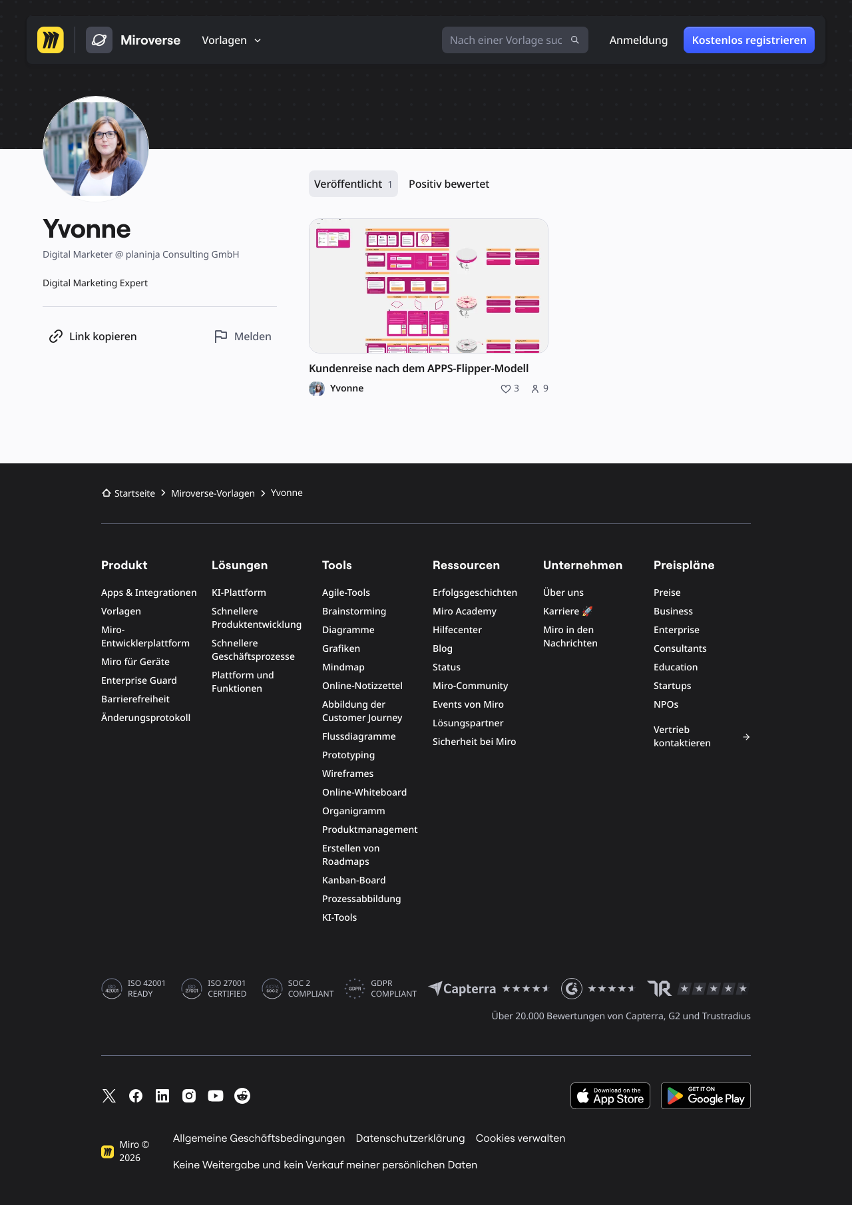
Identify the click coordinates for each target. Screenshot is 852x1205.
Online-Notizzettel (362, 686)
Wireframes (347, 774)
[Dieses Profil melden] (242, 336)
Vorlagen (121, 611)
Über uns (563, 593)
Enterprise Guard (139, 680)
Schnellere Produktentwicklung (257, 618)
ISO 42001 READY (147, 988)
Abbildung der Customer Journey (362, 711)
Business (673, 611)
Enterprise (677, 630)
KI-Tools (339, 917)
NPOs (666, 704)
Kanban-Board (354, 880)
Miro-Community (470, 686)
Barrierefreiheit (135, 699)
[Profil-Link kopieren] (92, 336)
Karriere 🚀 (568, 611)
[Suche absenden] (575, 40)
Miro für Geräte (135, 662)
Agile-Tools (346, 593)
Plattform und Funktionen (243, 682)
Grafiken (341, 648)
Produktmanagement (370, 830)
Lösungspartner (468, 723)
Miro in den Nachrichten (570, 637)
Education (676, 667)
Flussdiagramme (359, 736)
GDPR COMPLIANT (394, 988)
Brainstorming (354, 611)
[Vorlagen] (232, 40)
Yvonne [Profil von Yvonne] (346, 389)
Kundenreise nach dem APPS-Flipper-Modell (419, 368)
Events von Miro (468, 704)
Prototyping (348, 755)
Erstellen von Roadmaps (351, 855)
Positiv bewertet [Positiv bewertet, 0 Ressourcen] (449, 183)
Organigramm (353, 811)
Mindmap (343, 667)
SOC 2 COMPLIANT (311, 988)
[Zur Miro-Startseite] (50, 40)
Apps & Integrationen (149, 593)
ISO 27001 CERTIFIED (227, 988)
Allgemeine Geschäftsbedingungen (259, 1138)
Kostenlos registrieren (749, 40)
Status (447, 667)
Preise (667, 593)
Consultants (680, 648)
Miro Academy (465, 611)
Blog (443, 648)
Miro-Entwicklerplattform (145, 637)
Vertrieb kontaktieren (702, 737)
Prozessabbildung (361, 899)
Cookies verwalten (521, 1138)
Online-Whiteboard (364, 792)
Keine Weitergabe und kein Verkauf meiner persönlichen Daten (325, 1165)
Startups (673, 686)
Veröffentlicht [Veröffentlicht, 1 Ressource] (353, 184)
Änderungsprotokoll (145, 718)
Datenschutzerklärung (410, 1138)
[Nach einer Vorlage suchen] (515, 40)
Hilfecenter (457, 630)
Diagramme (348, 630)
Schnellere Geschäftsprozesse (253, 650)
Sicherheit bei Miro (475, 742)
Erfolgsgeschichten (475, 593)
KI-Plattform (239, 593)
